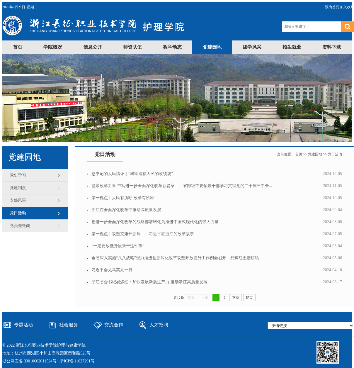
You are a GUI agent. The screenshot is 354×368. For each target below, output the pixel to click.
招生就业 (291, 47)
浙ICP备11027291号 (76, 361)
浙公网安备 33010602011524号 (29, 361)
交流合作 (113, 324)
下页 (235, 298)
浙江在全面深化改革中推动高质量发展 (126, 210)
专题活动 (23, 324)
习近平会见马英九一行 (111, 270)
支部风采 (18, 200)
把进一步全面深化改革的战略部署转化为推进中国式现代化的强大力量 (155, 222)
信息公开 (92, 47)
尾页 (249, 298)
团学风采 (252, 47)
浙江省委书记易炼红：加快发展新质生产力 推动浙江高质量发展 (149, 282)
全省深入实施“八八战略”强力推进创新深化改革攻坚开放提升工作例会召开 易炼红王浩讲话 (175, 258)
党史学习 (18, 175)
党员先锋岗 (20, 225)
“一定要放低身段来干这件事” (117, 246)
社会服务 (68, 324)
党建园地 (212, 47)
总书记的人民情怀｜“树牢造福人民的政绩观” (132, 174)
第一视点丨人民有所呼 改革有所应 (122, 198)
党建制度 (18, 188)
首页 (17, 47)
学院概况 (52, 47)
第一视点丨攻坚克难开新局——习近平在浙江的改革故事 (142, 234)
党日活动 (18, 213)
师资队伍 (132, 47)
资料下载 (331, 47)
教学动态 (172, 47)
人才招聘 (158, 324)
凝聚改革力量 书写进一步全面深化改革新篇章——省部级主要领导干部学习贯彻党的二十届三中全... (181, 186)
